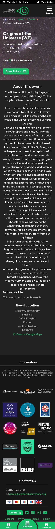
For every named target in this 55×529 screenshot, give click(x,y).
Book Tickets (16, 71)
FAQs (8, 526)
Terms (35, 518)
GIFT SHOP (46, 526)
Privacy (22, 518)
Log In (46, 518)
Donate (15, 512)
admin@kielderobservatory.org (27, 494)
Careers (9, 518)
